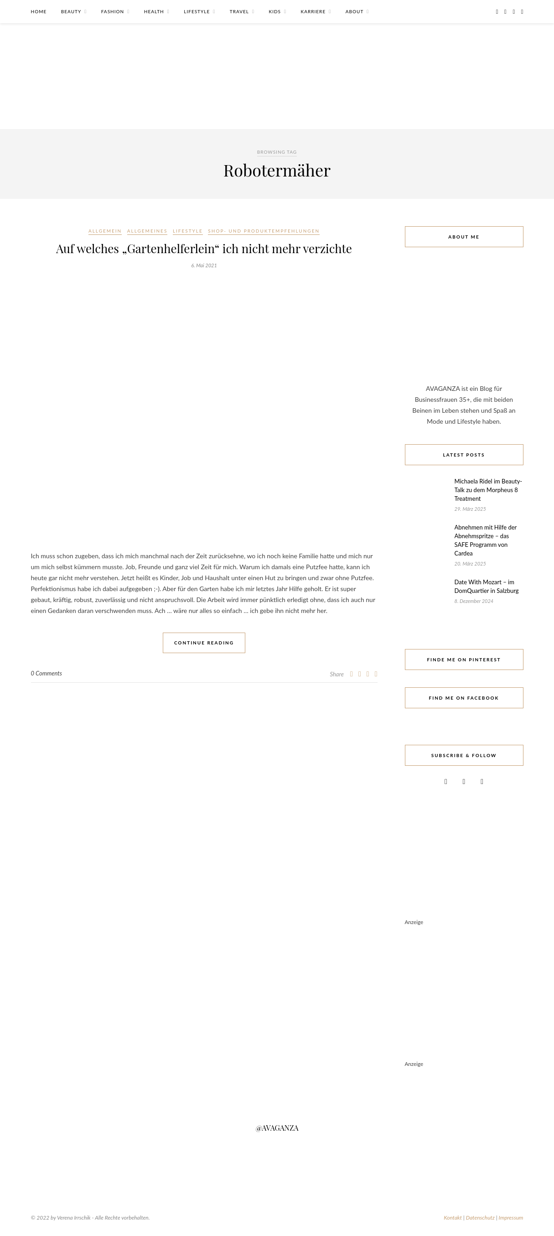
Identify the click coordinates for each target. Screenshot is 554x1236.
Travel (239, 11)
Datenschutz (480, 1217)
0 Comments (46, 673)
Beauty (71, 11)
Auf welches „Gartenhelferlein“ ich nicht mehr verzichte (204, 248)
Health (154, 11)
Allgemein (105, 231)
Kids (275, 11)
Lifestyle (197, 11)
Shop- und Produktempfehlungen (264, 231)
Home (39, 11)
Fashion (112, 11)
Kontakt (453, 1217)
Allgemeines (147, 231)
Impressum (511, 1217)
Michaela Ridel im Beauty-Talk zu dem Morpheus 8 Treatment (489, 490)
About (355, 11)
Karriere (313, 11)
